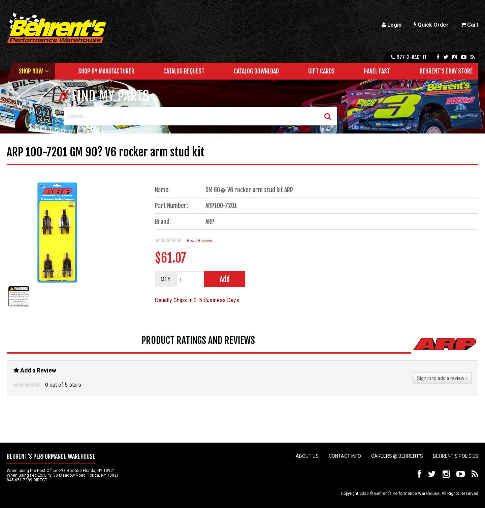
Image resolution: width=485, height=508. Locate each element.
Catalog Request (183, 71)
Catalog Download (256, 71)
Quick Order (431, 25)
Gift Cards (321, 71)
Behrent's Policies (455, 456)
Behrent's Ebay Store (446, 71)
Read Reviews (200, 240)
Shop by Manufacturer (106, 71)
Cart (469, 25)
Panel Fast (377, 71)
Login (391, 25)
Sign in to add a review (442, 378)
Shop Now (31, 71)
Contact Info (345, 456)
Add (225, 279)
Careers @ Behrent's (397, 456)
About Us (307, 456)
